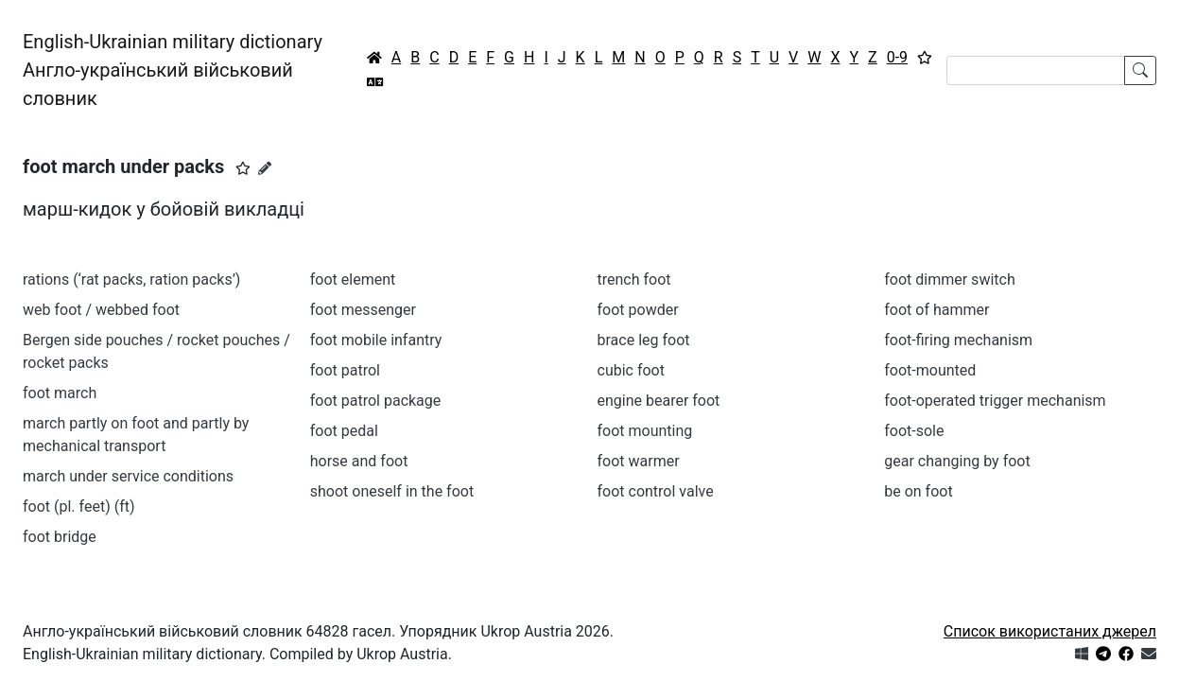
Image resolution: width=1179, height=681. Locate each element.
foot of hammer (936, 310)
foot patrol (345, 370)
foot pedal (344, 431)
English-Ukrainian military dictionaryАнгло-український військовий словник (172, 70)
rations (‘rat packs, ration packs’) (131, 279)
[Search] (1035, 70)
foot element (352, 279)
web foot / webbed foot (101, 310)
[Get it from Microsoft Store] (1081, 654)
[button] (243, 168)
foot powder (638, 310)
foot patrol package (376, 401)
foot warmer (639, 461)
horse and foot (359, 461)
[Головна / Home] (374, 57)
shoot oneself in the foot (392, 491)
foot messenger (363, 310)
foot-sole (914, 431)
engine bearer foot (659, 401)
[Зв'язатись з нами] (1148, 654)
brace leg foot (644, 340)
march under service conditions (128, 476)
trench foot (634, 279)
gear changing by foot (957, 461)
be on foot (918, 491)
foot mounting (645, 431)
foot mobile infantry (376, 340)
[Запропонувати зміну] (264, 168)
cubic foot (631, 370)
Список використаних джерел (1050, 631)
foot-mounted (930, 370)
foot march (59, 393)
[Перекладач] (375, 82)
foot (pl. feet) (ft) (79, 506)
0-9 (897, 57)
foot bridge (59, 537)
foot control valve (656, 491)
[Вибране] (924, 57)
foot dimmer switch (949, 279)
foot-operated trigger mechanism (994, 401)
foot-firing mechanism (958, 340)
